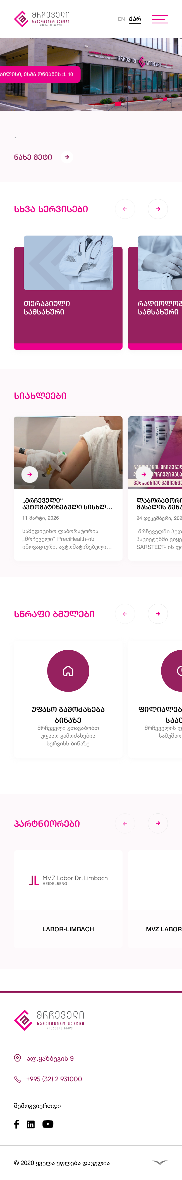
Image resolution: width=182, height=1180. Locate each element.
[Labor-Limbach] (68, 921)
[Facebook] (20, 1124)
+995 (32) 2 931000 (48, 1079)
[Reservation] (161, 1134)
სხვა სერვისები (51, 221)
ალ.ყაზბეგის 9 (44, 1058)
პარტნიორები (47, 845)
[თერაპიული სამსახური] (68, 311)
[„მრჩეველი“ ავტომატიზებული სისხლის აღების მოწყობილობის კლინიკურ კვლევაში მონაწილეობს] (68, 502)
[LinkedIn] (34, 1124)
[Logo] (44, 19)
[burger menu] (160, 19)
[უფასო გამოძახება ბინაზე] (68, 718)
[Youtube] (48, 1124)
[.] (91, 116)
